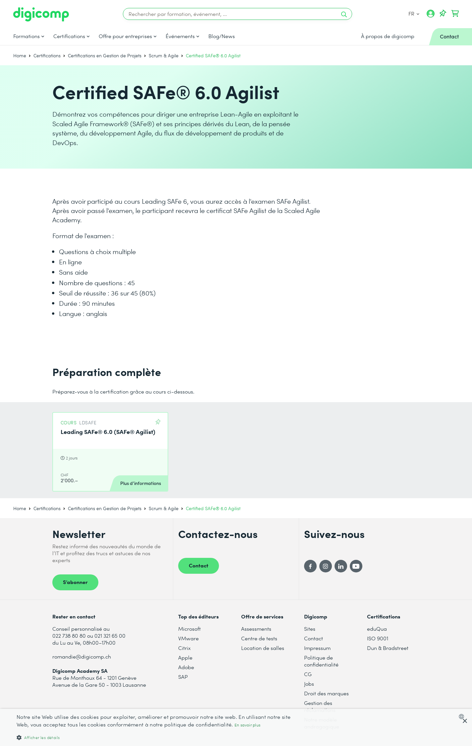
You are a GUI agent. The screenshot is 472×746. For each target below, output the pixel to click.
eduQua (377, 628)
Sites (309, 628)
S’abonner (75, 581)
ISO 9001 (377, 638)
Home (19, 55)
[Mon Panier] (455, 13)
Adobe (186, 667)
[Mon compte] (430, 16)
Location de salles (262, 647)
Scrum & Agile (164, 55)
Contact (198, 565)
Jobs (309, 683)
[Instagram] (325, 566)
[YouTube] (356, 566)
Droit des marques (326, 693)
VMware (188, 638)
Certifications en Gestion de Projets (104, 55)
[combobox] (463, 716)
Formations (26, 36)
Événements (180, 36)
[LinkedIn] (341, 566)
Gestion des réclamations (320, 706)
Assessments (256, 628)
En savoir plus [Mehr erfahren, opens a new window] (247, 725)
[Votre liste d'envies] (442, 13)
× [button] (464, 721)
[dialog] (236, 727)
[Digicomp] (41, 14)
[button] (158, 737)
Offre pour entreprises (125, 36)
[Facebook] (310, 566)
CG (308, 673)
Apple (185, 657)
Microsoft (189, 628)
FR (413, 13)
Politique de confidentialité (321, 661)
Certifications (69, 36)
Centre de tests (259, 638)
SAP (183, 676)
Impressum (317, 647)
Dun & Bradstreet (387, 647)
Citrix (184, 647)
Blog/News (221, 36)
